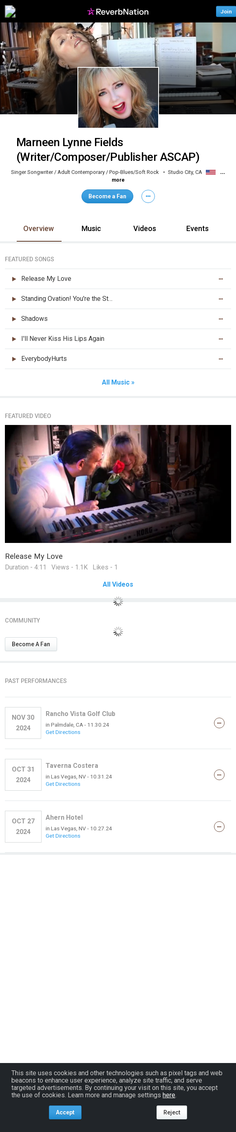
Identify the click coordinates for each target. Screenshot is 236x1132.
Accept (65, 1112)
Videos (144, 228)
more (118, 180)
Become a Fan (107, 196)
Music (91, 228)
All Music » (118, 382)
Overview (38, 228)
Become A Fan (31, 644)
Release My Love (34, 556)
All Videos (118, 584)
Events (197, 228)
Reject (171, 1112)
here (169, 1095)
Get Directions (63, 732)
